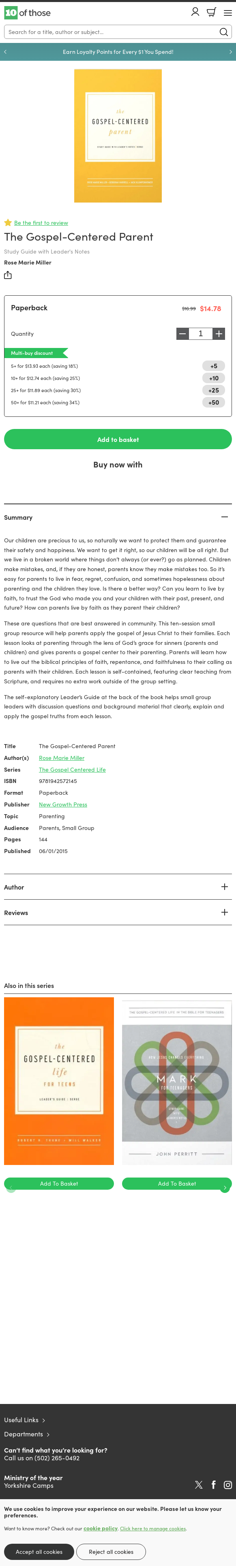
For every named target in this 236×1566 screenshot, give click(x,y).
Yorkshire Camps (29, 1485)
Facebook (214, 1485)
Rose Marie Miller (27, 262)
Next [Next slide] (231, 52)
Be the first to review (41, 222)
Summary (18, 516)
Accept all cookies (39, 1551)
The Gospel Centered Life (72, 769)
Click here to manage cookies (153, 1528)
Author (14, 886)
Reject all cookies (111, 1551)
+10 (214, 377)
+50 (213, 401)
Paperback (29, 307)
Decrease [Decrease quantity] (182, 334)
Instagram (228, 1485)
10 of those (27, 13)
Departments (23, 1433)
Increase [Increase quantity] (219, 334)
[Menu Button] (228, 13)
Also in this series (29, 985)
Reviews (16, 912)
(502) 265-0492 (56, 1457)
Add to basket (118, 439)
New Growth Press (63, 804)
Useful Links (21, 1419)
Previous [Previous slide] (5, 52)
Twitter (199, 1485)
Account (195, 11)
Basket (212, 12)
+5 (213, 365)
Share (8, 275)
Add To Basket (59, 1183)
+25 (213, 389)
